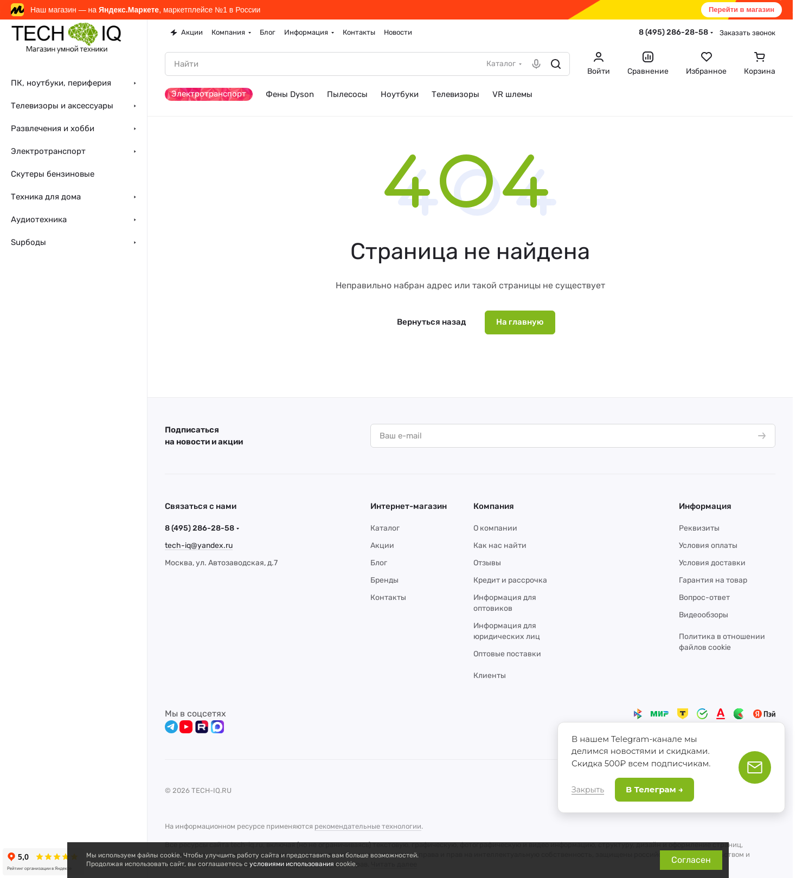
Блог (378, 562)
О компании (495, 528)
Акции (382, 545)
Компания (493, 506)
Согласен (691, 860)
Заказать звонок (747, 33)
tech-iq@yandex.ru (199, 545)
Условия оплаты (708, 545)
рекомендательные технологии (367, 826)
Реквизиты (699, 528)
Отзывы (487, 562)
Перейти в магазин (741, 9)
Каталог (385, 528)
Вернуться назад (431, 322)
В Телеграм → (654, 789)
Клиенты (489, 675)
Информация (705, 506)
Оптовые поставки (507, 653)
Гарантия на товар (713, 580)
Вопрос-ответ (704, 597)
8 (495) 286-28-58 (673, 32)
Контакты (388, 597)
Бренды (384, 580)
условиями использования (291, 864)
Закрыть (588, 790)
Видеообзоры (703, 614)
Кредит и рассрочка (510, 580)
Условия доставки (712, 562)
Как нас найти (500, 545)
